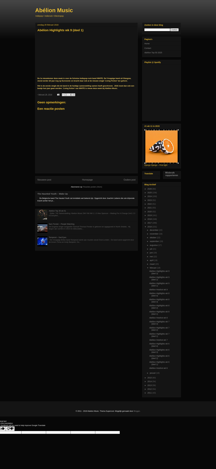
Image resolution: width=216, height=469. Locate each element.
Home (147, 43)
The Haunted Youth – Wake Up (52, 194)
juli (151, 249)
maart (152, 264)
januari (153, 373)
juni (151, 253)
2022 (149, 204)
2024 (149, 196)
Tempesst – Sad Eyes (57, 237)
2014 (149, 381)
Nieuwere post (44, 180)
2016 (149, 227)
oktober (153, 237)
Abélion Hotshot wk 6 (158, 368)
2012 (149, 389)
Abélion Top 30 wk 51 (57, 211)
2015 (149, 378)
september (154, 241)
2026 (149, 189)
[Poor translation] (10, 428)
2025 (149, 192)
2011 (149, 393)
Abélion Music (54, 10)
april (152, 260)
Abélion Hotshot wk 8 (158, 318)
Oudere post (130, 180)
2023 (149, 200)
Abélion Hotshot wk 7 (158, 340)
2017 (149, 223)
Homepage (87, 180)
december (154, 230)
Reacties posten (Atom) (92, 187)
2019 (149, 215)
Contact (147, 48)
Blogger (137, 411)
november (154, 234)
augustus (154, 245)
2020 (149, 211)
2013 (149, 385)
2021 (149, 208)
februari (153, 268)
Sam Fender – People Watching (61, 224)
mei (151, 256)
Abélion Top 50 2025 (153, 52)
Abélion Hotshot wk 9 (158, 289)
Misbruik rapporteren (171, 173)
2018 (149, 219)
